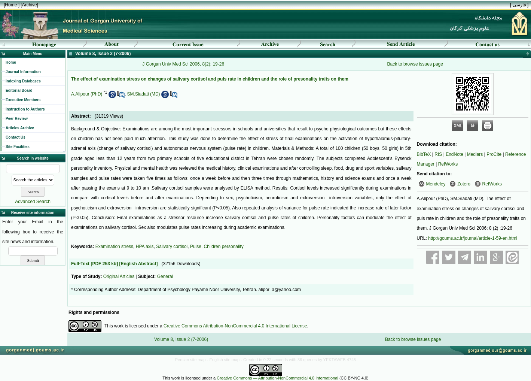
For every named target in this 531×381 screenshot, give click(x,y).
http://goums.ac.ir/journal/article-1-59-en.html (472, 238)
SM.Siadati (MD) (143, 94)
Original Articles (118, 276)
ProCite (493, 154)
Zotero (463, 184)
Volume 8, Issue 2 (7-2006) (181, 339)
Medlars (475, 154)
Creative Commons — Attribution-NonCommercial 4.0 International (277, 378)
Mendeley (436, 184)
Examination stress (114, 246)
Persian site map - (192, 359)
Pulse (195, 246)
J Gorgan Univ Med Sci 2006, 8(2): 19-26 (183, 64)
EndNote (454, 154)
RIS (438, 154)
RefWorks (448, 164)
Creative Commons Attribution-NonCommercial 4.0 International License (235, 326)
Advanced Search (33, 201)
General (165, 276)
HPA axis (145, 246)
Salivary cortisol (171, 246)
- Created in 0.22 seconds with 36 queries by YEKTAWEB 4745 (298, 359)
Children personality (224, 246)
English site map (225, 359)
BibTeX (424, 154)
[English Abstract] (138, 263)
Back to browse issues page (415, 64)
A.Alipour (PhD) (86, 94)
